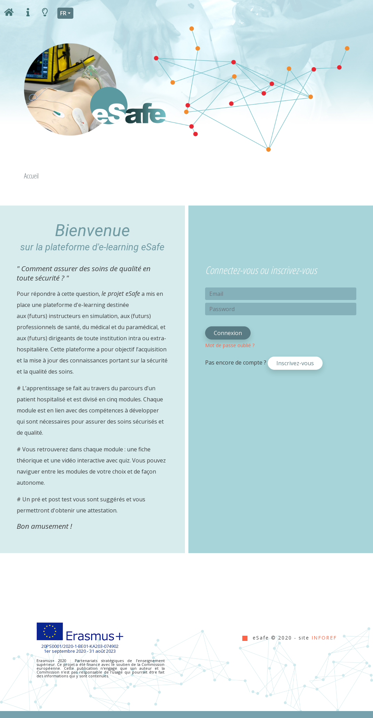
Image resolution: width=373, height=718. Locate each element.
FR (63, 13)
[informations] (28, 13)
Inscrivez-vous (295, 363)
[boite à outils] (45, 13)
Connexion (228, 333)
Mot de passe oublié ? (229, 345)
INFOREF (324, 637)
